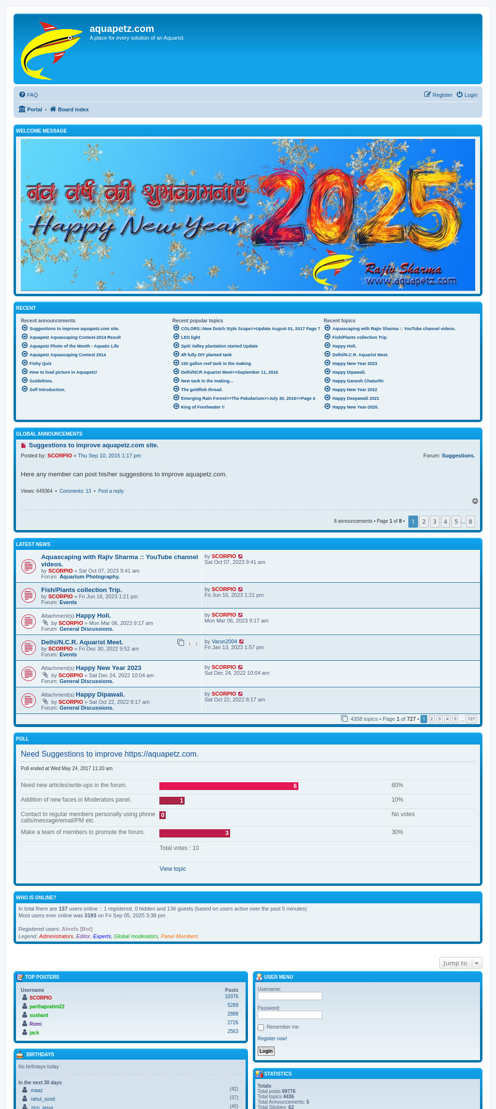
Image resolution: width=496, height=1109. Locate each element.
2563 (233, 1031)
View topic (172, 869)
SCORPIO (59, 455)
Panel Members (179, 936)
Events (68, 602)
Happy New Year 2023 (108, 667)
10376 (231, 996)
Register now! (272, 1038)
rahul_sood (43, 1099)
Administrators (56, 936)
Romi (36, 1024)
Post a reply (111, 491)
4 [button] (445, 521)
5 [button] (456, 521)
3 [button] (434, 521)
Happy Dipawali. (100, 694)
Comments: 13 (75, 491)
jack (34, 1032)
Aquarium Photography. (90, 576)
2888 (233, 1014)
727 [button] (471, 718)
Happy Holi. (93, 615)
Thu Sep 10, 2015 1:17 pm (109, 455)
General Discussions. (87, 629)
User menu (274, 977)
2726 (233, 1022)
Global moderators (136, 936)
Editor (83, 936)
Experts (102, 936)
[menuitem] (28, 95)
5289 (233, 1005)
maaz (37, 1090)
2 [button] (423, 521)
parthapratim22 (47, 1006)
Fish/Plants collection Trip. (81, 589)
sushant (39, 1015)
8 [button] (470, 521)
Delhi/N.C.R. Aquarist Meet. (82, 642)
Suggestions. (458, 455)
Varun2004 (224, 641)
